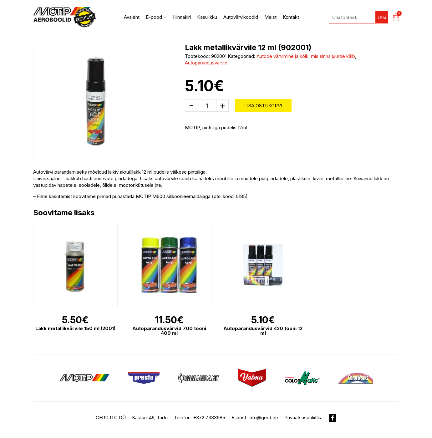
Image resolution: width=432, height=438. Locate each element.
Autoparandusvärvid (206, 63)
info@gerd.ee (263, 417)
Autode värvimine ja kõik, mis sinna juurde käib (306, 56)
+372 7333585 (209, 417)
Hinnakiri (182, 17)
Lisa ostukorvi (263, 106)
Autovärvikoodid (240, 17)
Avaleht (132, 17)
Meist (270, 17)
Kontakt (291, 17)
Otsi (382, 17)
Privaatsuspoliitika (303, 417)
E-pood (156, 17)
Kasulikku (207, 17)
